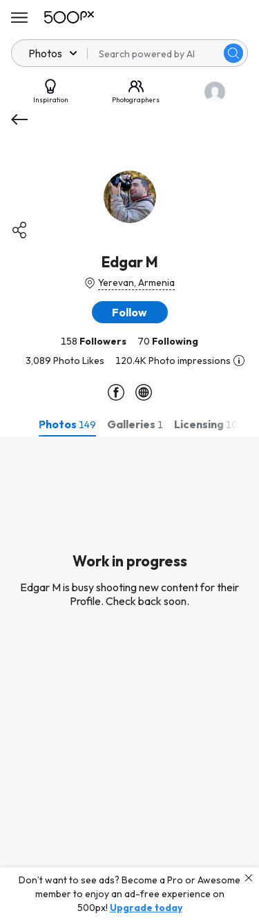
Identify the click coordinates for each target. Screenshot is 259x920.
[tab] (67, 424)
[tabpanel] (129, 678)
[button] (130, 312)
